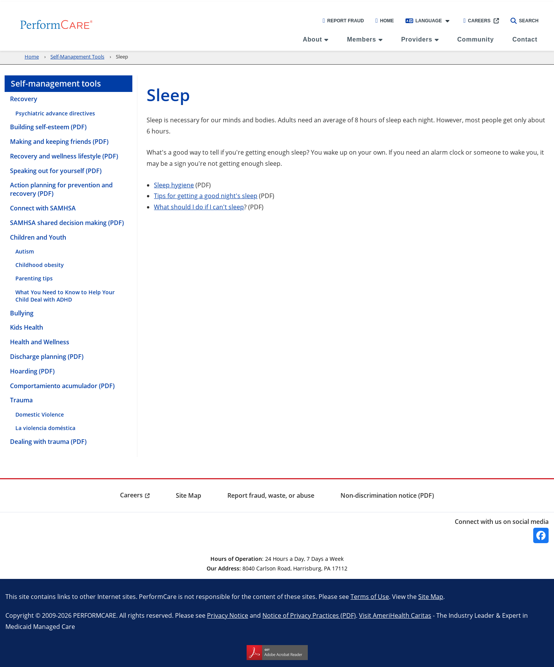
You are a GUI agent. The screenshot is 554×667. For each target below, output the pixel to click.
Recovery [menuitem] (23, 99)
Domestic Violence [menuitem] (39, 414)
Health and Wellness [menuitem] (39, 342)
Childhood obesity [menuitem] (39, 264)
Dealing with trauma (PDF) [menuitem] (48, 441)
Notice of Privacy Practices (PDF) (309, 615)
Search (525, 21)
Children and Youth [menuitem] (38, 237)
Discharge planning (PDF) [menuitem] (46, 356)
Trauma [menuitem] (21, 400)
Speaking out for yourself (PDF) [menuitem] (56, 171)
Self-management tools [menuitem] (56, 83)
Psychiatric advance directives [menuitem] (55, 113)
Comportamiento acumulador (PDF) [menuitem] (62, 386)
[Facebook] (541, 535)
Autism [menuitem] (24, 251)
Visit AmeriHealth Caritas (395, 615)
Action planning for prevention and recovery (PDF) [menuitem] (61, 189)
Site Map (430, 596)
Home (384, 21)
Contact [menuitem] (524, 39)
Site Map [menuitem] (188, 495)
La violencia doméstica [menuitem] (45, 428)
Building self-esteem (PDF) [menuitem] (48, 127)
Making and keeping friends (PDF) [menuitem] (59, 141)
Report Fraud (343, 21)
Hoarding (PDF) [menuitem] (32, 371)
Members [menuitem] (361, 39)
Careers (477, 21)
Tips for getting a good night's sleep (205, 196)
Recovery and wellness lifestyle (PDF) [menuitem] (64, 156)
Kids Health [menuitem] (26, 327)
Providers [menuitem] (416, 39)
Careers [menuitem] (131, 495)
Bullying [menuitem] (21, 313)
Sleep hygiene (174, 185)
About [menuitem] (312, 39)
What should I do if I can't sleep (199, 207)
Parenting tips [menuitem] (34, 278)
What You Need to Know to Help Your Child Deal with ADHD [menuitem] (65, 295)
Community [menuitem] (475, 39)
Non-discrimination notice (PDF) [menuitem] (387, 495)
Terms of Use (369, 596)
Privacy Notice (227, 615)
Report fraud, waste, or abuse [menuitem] (270, 495)
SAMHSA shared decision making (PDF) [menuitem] (67, 222)
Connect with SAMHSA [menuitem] (43, 208)
